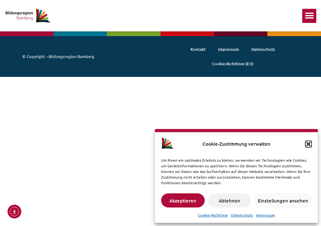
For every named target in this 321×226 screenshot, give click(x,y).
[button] (308, 144)
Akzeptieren (182, 200)
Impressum (265, 215)
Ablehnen (229, 200)
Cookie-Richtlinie (213, 215)
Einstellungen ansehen (283, 200)
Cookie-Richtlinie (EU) (232, 64)
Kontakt (198, 49)
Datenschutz (242, 215)
